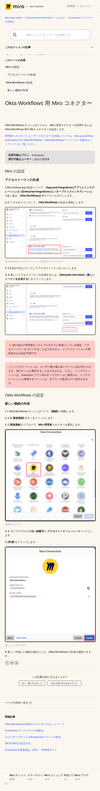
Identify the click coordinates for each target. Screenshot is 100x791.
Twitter (12, 663)
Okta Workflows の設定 (19, 82)
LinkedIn (17, 663)
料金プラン (69, 777)
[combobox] (49, 34)
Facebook (7, 663)
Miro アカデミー (82, 777)
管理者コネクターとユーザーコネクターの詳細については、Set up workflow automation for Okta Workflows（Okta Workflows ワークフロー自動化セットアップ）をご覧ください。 (49, 140)
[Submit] (14, 35)
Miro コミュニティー (53, 777)
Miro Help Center (13, 17)
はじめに (60, 17)
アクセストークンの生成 (21, 74)
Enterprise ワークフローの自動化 (24, 730)
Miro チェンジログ (18, 777)
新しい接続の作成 (17, 90)
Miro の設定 (12, 66)
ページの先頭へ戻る (18, 702)
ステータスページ (35, 777)
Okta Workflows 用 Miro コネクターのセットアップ (34, 724)
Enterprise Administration (39, 17)
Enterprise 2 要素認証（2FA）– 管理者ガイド (31, 749)
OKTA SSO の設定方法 (18, 743)
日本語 (71, 6)
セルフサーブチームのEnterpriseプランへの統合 (33, 737)
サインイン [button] (86, 6)
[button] (6, 783)
